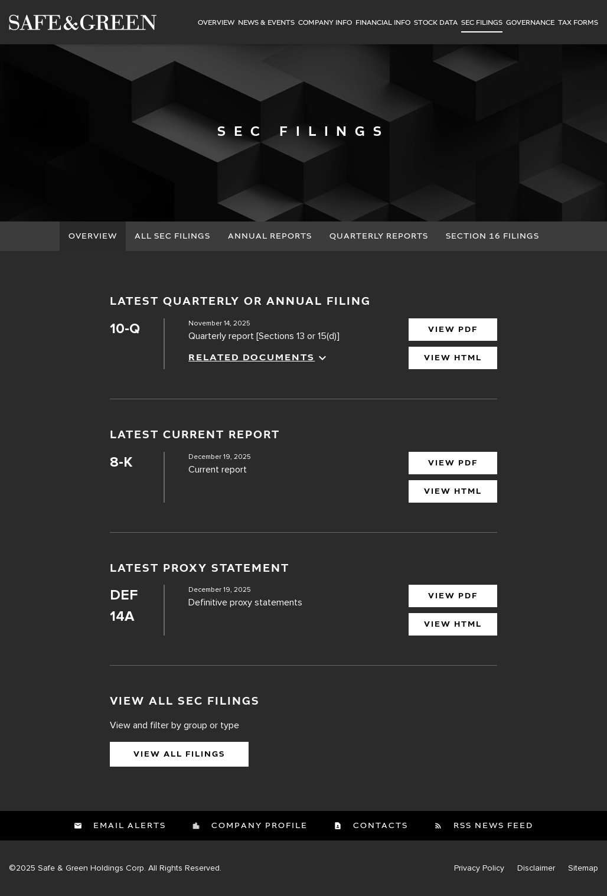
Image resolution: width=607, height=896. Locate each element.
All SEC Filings (172, 236)
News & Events (266, 23)
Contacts (379, 826)
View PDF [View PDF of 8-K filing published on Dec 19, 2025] (453, 463)
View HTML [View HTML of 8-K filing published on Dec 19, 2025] (453, 491)
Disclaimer (536, 868)
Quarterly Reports (378, 236)
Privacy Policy (479, 868)
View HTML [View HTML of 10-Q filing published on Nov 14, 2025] (453, 358)
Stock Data (436, 23)
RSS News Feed (492, 826)
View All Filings (179, 754)
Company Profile (258, 826)
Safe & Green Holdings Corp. (92, 868)
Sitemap (583, 868)
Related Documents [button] (258, 358)
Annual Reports (270, 236)
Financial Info (382, 23)
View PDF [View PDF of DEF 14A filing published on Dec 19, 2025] (453, 596)
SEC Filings (481, 23)
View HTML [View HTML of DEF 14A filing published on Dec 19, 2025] (453, 624)
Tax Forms (578, 23)
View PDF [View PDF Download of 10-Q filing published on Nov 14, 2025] (453, 329)
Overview (216, 23)
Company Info (325, 23)
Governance (530, 23)
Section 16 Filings (492, 236)
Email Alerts (128, 826)
